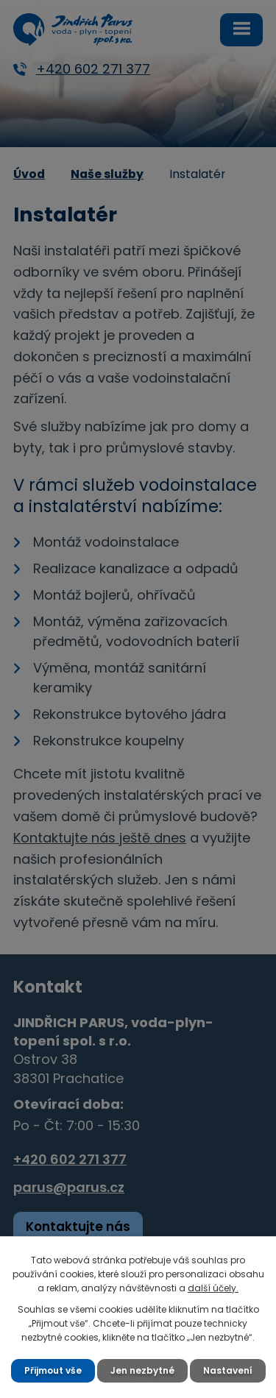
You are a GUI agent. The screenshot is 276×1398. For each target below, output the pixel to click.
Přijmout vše (53, 1370)
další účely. (213, 1288)
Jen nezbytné (142, 1370)
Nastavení (227, 1370)
